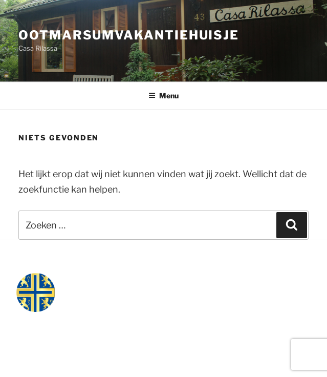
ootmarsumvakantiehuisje (128, 35)
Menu (163, 95)
